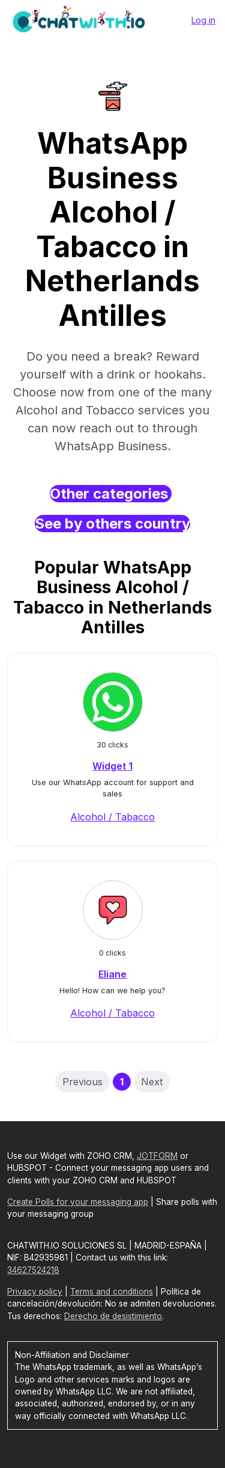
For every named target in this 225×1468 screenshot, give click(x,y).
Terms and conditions (111, 1291)
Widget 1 (112, 766)
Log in (203, 20)
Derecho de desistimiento (113, 1316)
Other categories (111, 493)
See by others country (112, 523)
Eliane (112, 974)
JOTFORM (157, 1156)
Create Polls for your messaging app (77, 1202)
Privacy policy (34, 1291)
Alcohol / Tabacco (112, 817)
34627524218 (33, 1270)
